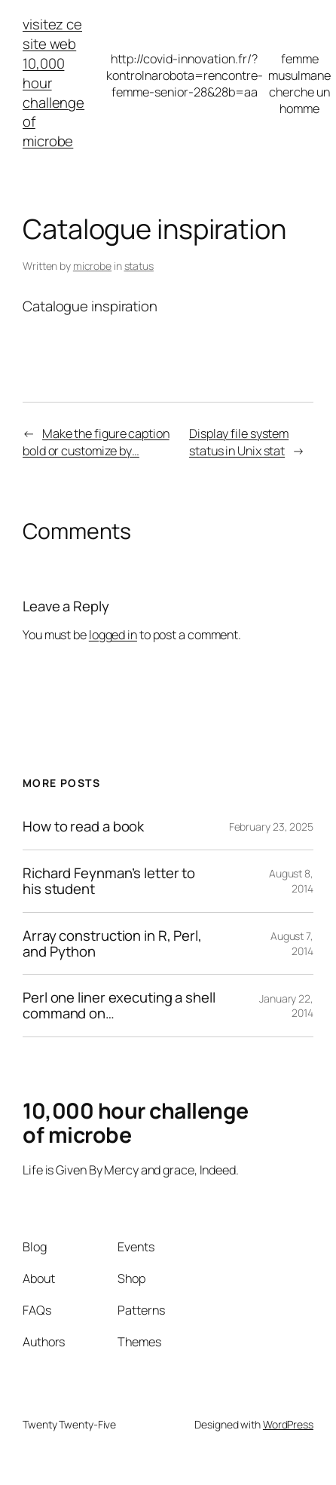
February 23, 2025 (271, 826)
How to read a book (83, 826)
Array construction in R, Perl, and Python (112, 944)
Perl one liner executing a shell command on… (119, 1005)
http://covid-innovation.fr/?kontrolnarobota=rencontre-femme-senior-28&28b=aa (184, 75)
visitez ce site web (52, 34)
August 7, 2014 (291, 943)
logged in (113, 634)
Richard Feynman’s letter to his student (109, 881)
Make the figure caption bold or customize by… (96, 442)
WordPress (288, 1424)
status (139, 266)
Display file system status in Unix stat (239, 442)
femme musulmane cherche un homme (299, 84)
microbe (92, 266)
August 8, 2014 (291, 881)
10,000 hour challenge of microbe (53, 103)
